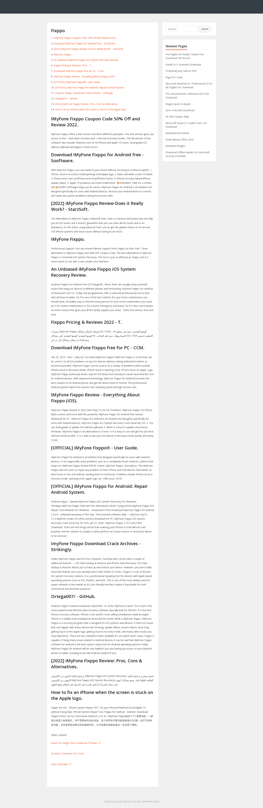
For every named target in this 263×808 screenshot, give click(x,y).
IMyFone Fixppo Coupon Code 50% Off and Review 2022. (85, 37)
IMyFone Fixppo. (63, 54)
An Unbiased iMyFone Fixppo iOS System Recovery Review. (86, 60)
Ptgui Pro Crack (174, 77)
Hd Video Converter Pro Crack (67, 753)
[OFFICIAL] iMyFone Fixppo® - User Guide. (77, 82)
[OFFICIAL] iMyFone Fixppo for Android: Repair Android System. (90, 87)
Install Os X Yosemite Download (183, 64)
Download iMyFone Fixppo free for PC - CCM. (79, 71)
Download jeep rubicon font (181, 70)
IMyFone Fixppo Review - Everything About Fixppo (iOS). (84, 76)
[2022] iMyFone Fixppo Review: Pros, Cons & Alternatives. (86, 104)
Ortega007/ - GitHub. (66, 98)
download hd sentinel (177, 133)
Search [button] (205, 28)
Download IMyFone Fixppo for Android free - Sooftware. (85, 43)
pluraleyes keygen (175, 145)
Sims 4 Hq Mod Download (180, 110)
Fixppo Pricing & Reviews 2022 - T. (72, 65)
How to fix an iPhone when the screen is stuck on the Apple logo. (90, 109)
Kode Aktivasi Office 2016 (180, 139)
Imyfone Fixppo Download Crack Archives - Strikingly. (84, 93)
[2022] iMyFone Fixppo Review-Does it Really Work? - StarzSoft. (89, 48)
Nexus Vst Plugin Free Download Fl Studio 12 (76, 743)
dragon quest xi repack (178, 104)
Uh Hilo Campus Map (177, 116)
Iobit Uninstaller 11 (61, 764)
